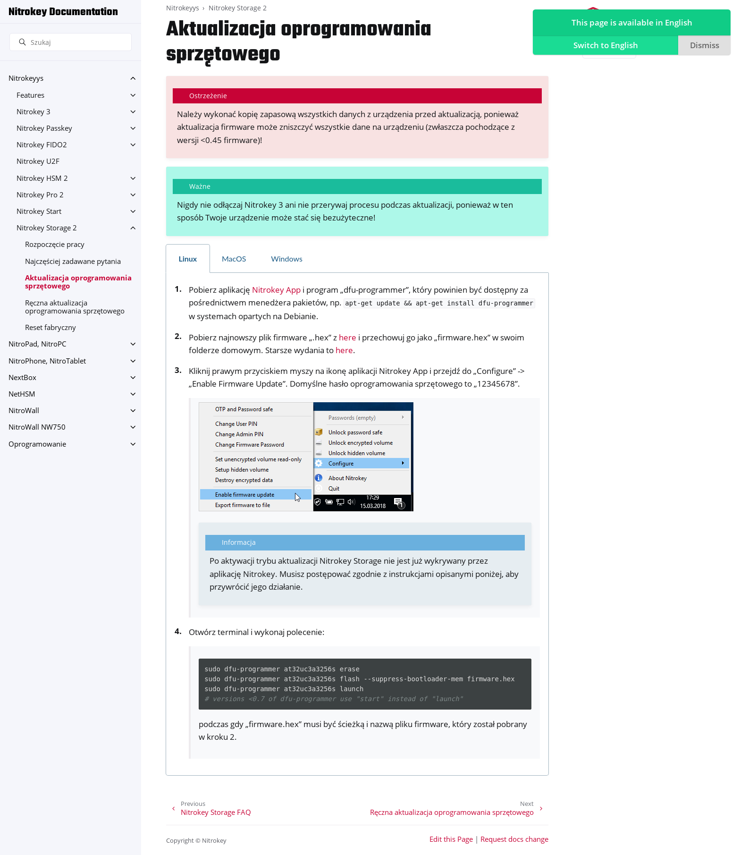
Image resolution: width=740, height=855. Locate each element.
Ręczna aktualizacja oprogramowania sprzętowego (75, 307)
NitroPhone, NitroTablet (47, 361)
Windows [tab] (287, 258)
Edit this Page (451, 839)
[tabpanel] (357, 524)
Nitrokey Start (39, 211)
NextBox (22, 377)
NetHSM (21, 394)
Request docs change (514, 839)
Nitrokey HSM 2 (42, 178)
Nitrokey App (276, 289)
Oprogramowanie (37, 444)
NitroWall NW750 (37, 427)
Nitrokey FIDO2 (42, 145)
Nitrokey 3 (33, 112)
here (347, 337)
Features (30, 95)
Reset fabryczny (50, 327)
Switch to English (604, 45)
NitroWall (23, 410)
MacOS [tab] (234, 258)
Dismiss (703, 45)
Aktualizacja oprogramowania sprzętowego (78, 282)
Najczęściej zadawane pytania (73, 261)
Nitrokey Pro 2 (40, 195)
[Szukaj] (70, 42)
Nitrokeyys (25, 78)
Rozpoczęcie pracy (54, 244)
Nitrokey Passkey (44, 128)
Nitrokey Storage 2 (47, 228)
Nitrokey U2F (38, 161)
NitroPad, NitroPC (37, 344)
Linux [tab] (187, 258)
